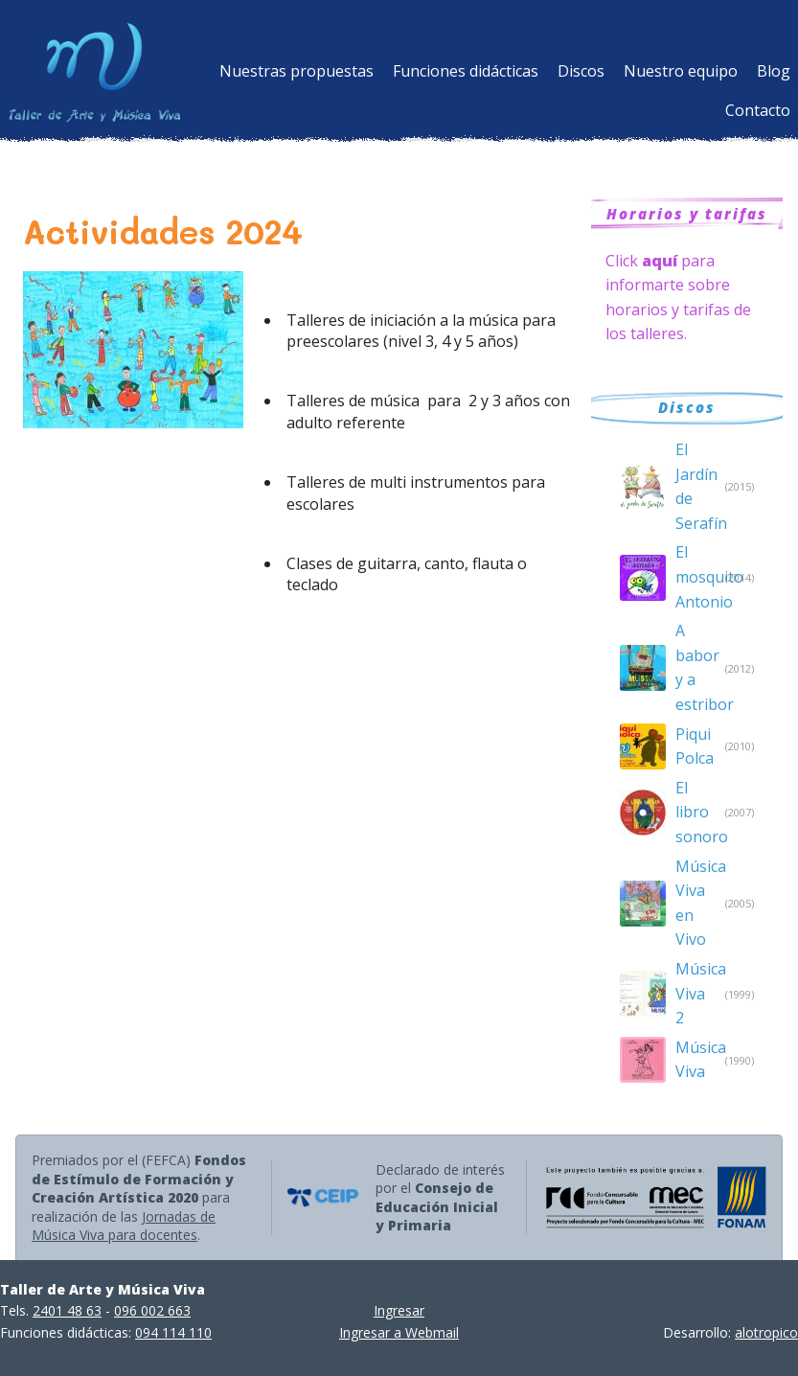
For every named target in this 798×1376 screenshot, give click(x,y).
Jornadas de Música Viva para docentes (124, 1226)
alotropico (766, 1332)
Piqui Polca (694, 746)
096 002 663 (152, 1310)
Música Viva (695, 1060)
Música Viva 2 (695, 993)
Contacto (757, 110)
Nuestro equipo (681, 70)
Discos (581, 70)
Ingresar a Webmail (399, 1332)
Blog (773, 70)
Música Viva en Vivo (695, 903)
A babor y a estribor (695, 667)
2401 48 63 (67, 1310)
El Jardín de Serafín (695, 486)
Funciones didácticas (465, 70)
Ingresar (399, 1310)
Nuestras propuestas (296, 70)
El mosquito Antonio (695, 576)
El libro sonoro (695, 812)
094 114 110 (173, 1332)
